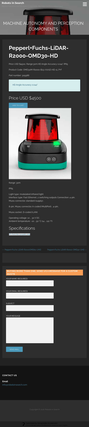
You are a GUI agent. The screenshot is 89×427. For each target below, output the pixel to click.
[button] (85, 4)
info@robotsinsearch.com (14, 385)
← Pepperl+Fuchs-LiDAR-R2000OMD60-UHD (21, 250)
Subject (30, 305)
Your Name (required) (30, 281)
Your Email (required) (30, 293)
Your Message (30, 317)
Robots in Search (13, 3)
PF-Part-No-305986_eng (19, 234)
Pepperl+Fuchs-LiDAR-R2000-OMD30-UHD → (67, 250)
